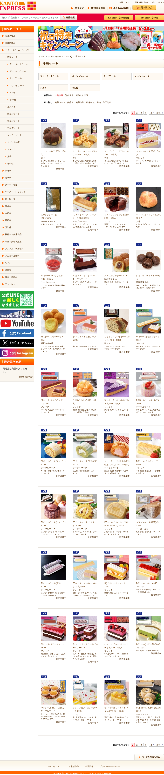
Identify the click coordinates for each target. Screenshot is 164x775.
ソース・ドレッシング (15, 192)
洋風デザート (13, 114)
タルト (43, 88)
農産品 (8, 206)
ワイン (8, 263)
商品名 (70, 102)
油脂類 (8, 270)
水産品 (8, 213)
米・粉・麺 (10, 199)
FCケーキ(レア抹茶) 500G (148, 644)
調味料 (8, 170)
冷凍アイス (12, 107)
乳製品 (8, 227)
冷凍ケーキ (80, 56)
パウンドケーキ (142, 76)
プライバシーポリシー (110, 766)
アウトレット (11, 284)
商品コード (60, 102)
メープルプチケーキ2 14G (116, 275)
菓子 (9, 156)
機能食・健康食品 (13, 234)
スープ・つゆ (11, 185)
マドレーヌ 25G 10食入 (52, 708)
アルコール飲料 (12, 256)
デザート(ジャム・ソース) (60, 56)
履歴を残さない (26, 377)
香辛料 (8, 177)
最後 (158, 113)
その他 (75, 88)
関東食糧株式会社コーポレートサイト (149, 2)
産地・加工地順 (104, 102)
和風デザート (13, 121)
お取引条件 (74, 766)
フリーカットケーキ (49, 76)
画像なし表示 (82, 95)
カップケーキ (110, 76)
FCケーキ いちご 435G (146, 583)
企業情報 (89, 766)
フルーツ (11, 149)
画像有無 (90, 102)
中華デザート (13, 128)
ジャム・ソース (14, 135)
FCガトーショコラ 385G (84, 275)
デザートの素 (13, 142)
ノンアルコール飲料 (14, 248)
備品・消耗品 (11, 277)
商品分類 (80, 102)
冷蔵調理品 (10, 43)
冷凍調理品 (10, 36)
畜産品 (8, 220)
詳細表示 (69, 95)
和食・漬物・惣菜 (13, 241)
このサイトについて (53, 766)
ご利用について (124, 2)
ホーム (42, 56)
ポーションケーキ (80, 76)
